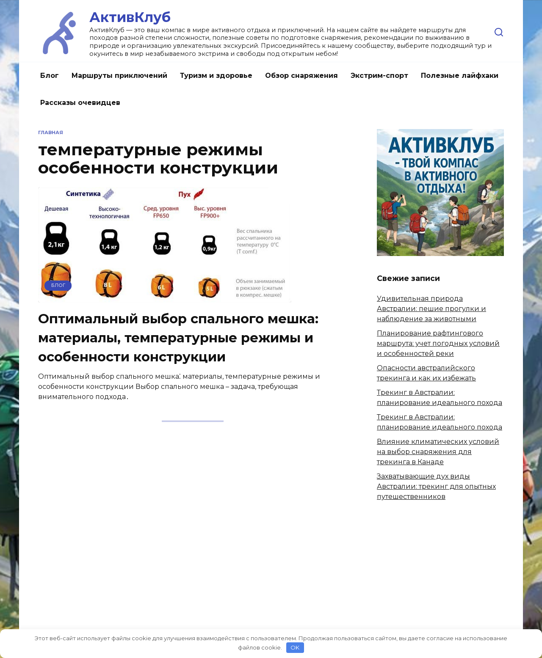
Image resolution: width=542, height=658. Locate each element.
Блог (49, 76)
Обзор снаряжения (301, 76)
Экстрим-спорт (379, 76)
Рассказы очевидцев (80, 103)
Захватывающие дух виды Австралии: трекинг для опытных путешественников (436, 486)
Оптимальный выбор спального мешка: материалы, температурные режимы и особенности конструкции (182, 337)
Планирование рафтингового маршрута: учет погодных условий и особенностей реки (438, 343)
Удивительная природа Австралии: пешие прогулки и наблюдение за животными (431, 309)
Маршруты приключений (119, 76)
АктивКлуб (130, 17)
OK (294, 647)
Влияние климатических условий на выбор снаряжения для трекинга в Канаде (438, 452)
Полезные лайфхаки (459, 76)
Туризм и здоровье (216, 76)
